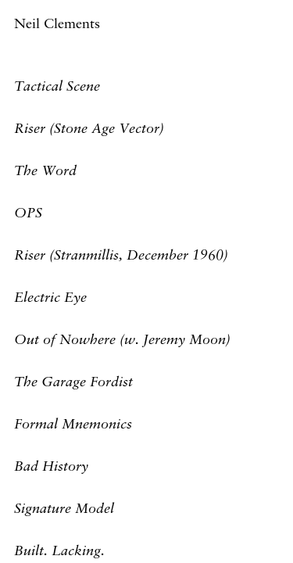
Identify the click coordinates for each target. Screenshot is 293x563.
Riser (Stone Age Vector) (89, 129)
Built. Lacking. (59, 551)
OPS (28, 213)
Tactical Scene (57, 87)
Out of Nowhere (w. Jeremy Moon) (122, 340)
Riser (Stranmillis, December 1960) (121, 256)
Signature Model (64, 509)
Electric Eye (50, 298)
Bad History (51, 467)
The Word (45, 171)
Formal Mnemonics (73, 425)
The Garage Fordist (73, 382)
